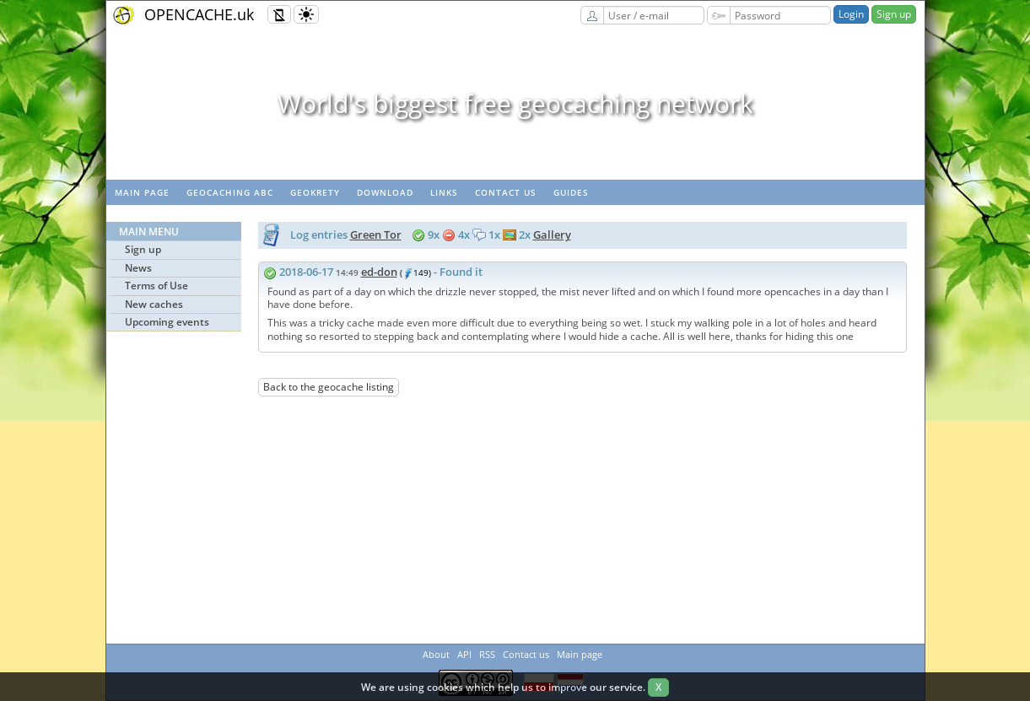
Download (385, 192)
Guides (571, 192)
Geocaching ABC (229, 192)
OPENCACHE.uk (199, 14)
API (464, 654)
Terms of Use (156, 285)
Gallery (552, 234)
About (436, 654)
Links (444, 192)
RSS (487, 654)
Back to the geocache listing (328, 387)
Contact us (506, 192)
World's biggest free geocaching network (515, 103)
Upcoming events (167, 322)
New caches (154, 304)
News (138, 268)
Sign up (893, 14)
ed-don (379, 271)
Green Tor (376, 234)
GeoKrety (315, 192)
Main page (142, 192)
